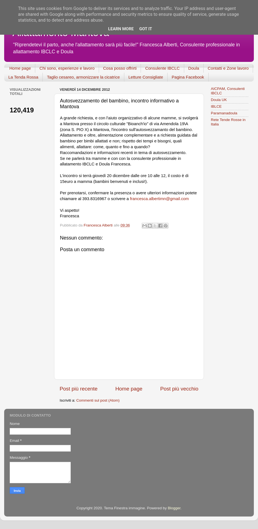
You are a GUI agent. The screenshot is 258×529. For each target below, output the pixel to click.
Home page (20, 68)
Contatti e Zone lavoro (228, 68)
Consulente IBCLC (162, 68)
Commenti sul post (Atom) (98, 400)
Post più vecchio (179, 389)
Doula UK (219, 100)
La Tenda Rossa (23, 77)
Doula (193, 68)
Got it (145, 28)
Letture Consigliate (145, 77)
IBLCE (216, 106)
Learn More (121, 28)
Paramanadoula (224, 113)
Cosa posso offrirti (120, 68)
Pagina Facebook (188, 77)
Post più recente (79, 389)
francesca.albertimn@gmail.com (159, 199)
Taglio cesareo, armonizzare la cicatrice (83, 77)
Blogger (174, 508)
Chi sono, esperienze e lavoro (66, 68)
